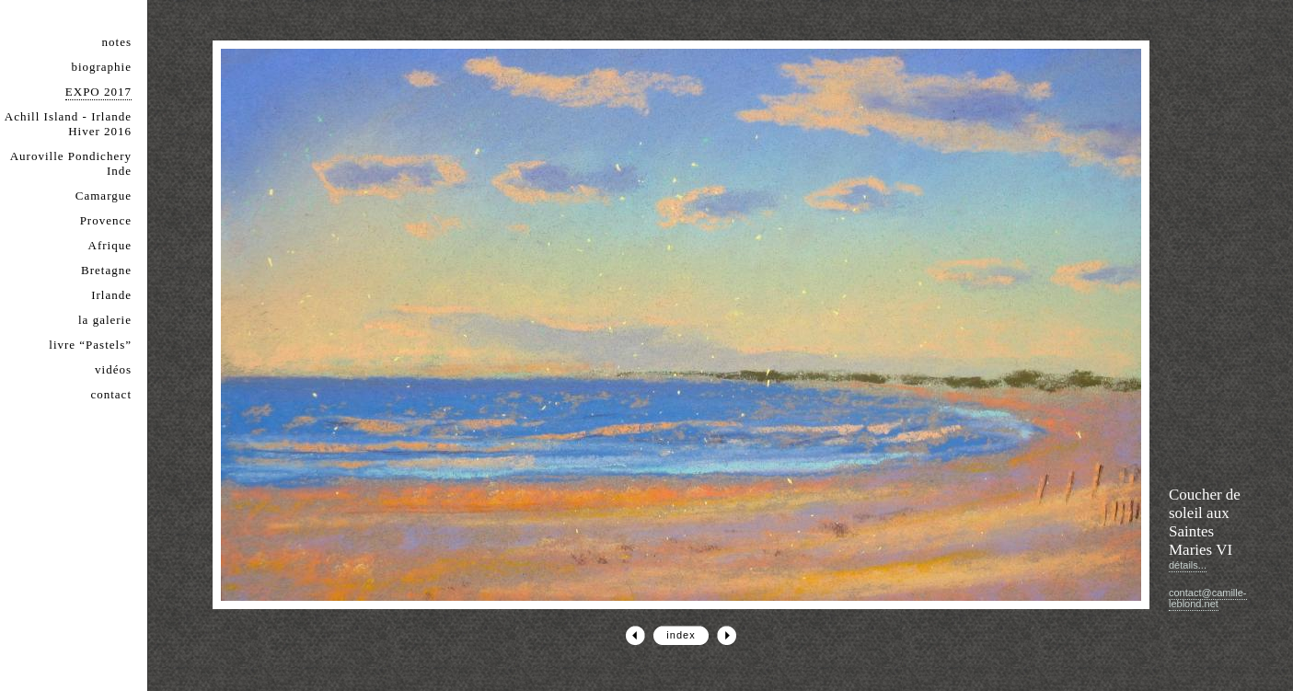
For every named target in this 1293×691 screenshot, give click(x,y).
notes (117, 42)
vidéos (113, 369)
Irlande (111, 295)
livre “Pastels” (90, 344)
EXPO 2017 (98, 91)
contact (111, 394)
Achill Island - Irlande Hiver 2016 (68, 123)
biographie (101, 67)
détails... (1187, 564)
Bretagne (106, 270)
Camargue (103, 195)
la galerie (105, 320)
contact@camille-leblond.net (1208, 598)
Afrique (110, 245)
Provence (106, 220)
